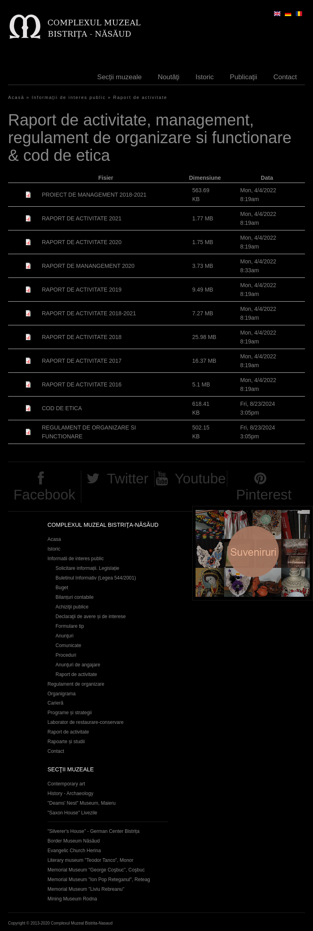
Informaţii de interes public (69, 97)
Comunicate (68, 645)
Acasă (16, 97)
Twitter (127, 478)
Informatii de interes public (75, 558)
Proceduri (66, 655)
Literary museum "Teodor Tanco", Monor (90, 860)
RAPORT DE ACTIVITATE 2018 (81, 337)
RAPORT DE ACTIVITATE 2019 (81, 289)
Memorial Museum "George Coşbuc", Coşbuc (96, 870)
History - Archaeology (70, 793)
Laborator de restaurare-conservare (85, 722)
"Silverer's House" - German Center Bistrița (93, 831)
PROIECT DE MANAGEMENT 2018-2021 (94, 194)
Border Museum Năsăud (73, 841)
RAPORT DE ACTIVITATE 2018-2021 (89, 313)
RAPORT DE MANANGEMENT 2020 (88, 266)
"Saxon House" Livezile (72, 813)
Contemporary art (66, 784)
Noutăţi (168, 77)
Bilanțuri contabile (75, 597)
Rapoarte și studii (66, 741)
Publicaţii (243, 77)
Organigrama (61, 694)
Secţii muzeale (119, 77)
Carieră (55, 703)
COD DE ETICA (62, 408)
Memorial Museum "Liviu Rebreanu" (85, 889)
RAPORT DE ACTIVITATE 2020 (81, 242)
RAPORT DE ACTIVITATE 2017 (81, 361)
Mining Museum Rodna (72, 899)
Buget (62, 587)
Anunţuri (65, 636)
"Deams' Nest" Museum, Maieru (81, 803)
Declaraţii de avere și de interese (91, 616)
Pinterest (264, 494)
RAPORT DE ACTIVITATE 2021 (81, 218)
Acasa (54, 539)
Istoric (205, 77)
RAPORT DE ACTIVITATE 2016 (81, 384)
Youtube (200, 478)
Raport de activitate (140, 97)
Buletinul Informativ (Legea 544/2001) (96, 578)
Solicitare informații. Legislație (87, 568)
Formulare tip (70, 626)
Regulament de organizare (75, 684)
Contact (285, 77)
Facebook (45, 494)
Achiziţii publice (72, 607)
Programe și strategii (69, 712)
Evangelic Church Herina (74, 850)
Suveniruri (252, 553)
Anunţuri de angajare (78, 665)
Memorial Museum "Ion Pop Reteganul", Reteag (98, 879)
